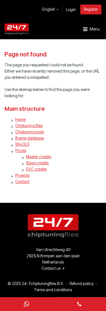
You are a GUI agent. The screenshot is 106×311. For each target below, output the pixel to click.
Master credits (38, 156)
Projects (22, 175)
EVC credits (36, 169)
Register (91, 9)
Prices (20, 150)
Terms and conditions (53, 289)
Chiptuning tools (29, 131)
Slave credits (37, 162)
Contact (22, 181)
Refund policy (82, 283)
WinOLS (22, 144)
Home (20, 119)
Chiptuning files (28, 125)
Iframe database (29, 138)
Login (71, 9)
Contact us (51, 268)
